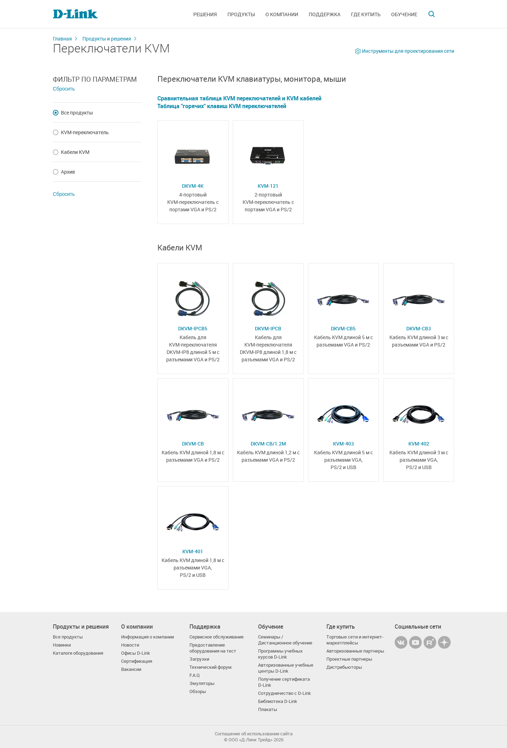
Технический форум (210, 667)
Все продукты (68, 637)
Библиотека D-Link (277, 701)
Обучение (404, 14)
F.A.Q (194, 675)
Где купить (366, 14)
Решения (205, 14)
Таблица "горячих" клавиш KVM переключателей (221, 106)
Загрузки (199, 659)
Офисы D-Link (135, 653)
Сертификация (136, 661)
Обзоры (197, 691)
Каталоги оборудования (78, 653)
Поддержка (324, 14)
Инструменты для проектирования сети (408, 51)
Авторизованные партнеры (355, 651)
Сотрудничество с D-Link (284, 693)
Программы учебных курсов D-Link (280, 654)
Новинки (62, 645)
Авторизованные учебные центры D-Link (285, 668)
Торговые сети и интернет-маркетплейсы (354, 640)
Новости (130, 645)
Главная (62, 38)
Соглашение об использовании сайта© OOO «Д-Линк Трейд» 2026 (254, 737)
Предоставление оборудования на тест (212, 648)
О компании (281, 14)
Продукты (241, 14)
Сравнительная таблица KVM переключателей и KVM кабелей (239, 98)
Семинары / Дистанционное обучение (285, 640)
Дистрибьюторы (344, 667)
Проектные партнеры (349, 659)
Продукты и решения (106, 38)
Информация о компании (147, 637)
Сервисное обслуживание (216, 637)
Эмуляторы (201, 683)
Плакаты (267, 709)
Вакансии (131, 669)
